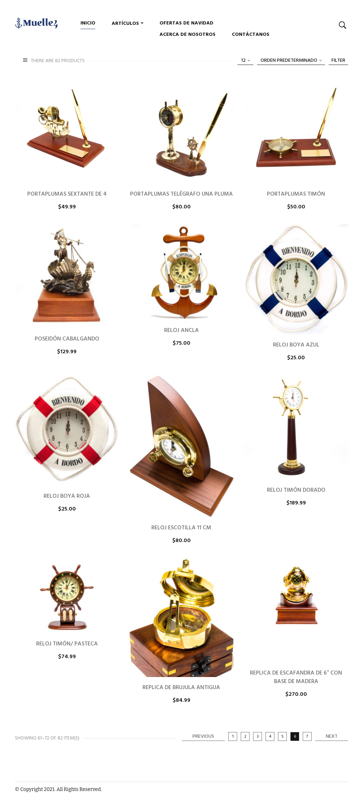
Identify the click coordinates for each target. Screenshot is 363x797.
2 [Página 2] (245, 736)
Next (331, 736)
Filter (338, 60)
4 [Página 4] (270, 736)
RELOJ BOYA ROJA (67, 496)
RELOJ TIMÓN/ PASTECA (67, 644)
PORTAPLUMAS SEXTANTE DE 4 (67, 194)
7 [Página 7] (307, 736)
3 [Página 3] (258, 736)
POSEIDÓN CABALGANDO (67, 339)
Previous (203, 736)
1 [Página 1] (233, 736)
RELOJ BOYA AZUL (296, 345)
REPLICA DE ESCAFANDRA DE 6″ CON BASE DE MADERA (296, 677)
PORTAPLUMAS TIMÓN (296, 194)
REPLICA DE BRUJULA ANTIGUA (181, 687)
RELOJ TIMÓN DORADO (296, 490)
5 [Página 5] (282, 736)
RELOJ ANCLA (181, 330)
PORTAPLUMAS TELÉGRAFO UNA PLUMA (181, 194)
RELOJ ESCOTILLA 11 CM (181, 528)
